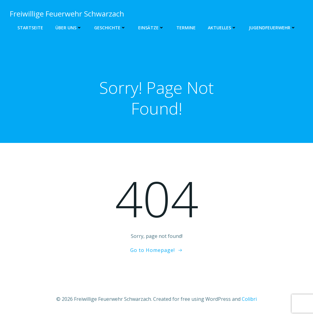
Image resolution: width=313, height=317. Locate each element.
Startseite (30, 28)
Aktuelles (222, 28)
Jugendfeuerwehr (272, 28)
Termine (186, 28)
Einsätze (151, 28)
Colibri (249, 299)
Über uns (68, 28)
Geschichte (110, 28)
